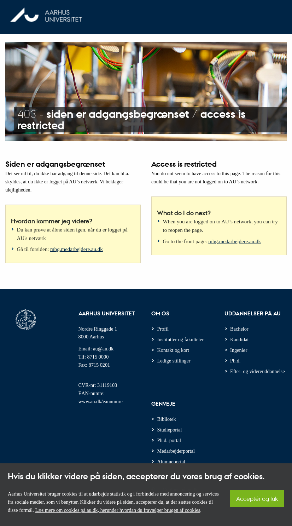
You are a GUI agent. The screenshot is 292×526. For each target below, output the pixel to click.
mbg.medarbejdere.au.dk (76, 249)
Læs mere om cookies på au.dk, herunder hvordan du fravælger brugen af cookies (117, 510)
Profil (163, 329)
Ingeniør (238, 350)
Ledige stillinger (174, 361)
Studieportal (169, 430)
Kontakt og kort (173, 350)
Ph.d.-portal (169, 440)
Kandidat (239, 339)
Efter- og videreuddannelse (257, 371)
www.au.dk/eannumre (100, 401)
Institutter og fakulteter (180, 339)
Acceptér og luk (257, 499)
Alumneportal (171, 461)
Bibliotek (166, 419)
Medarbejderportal (176, 451)
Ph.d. (235, 361)
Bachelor (239, 329)
